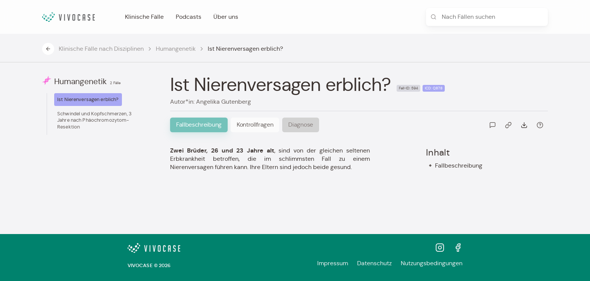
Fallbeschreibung (458, 165)
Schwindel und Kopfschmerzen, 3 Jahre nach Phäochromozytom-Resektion (94, 120)
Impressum (332, 263)
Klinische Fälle (144, 16)
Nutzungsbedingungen (431, 263)
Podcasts (188, 16)
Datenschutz (374, 263)
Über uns (225, 16)
